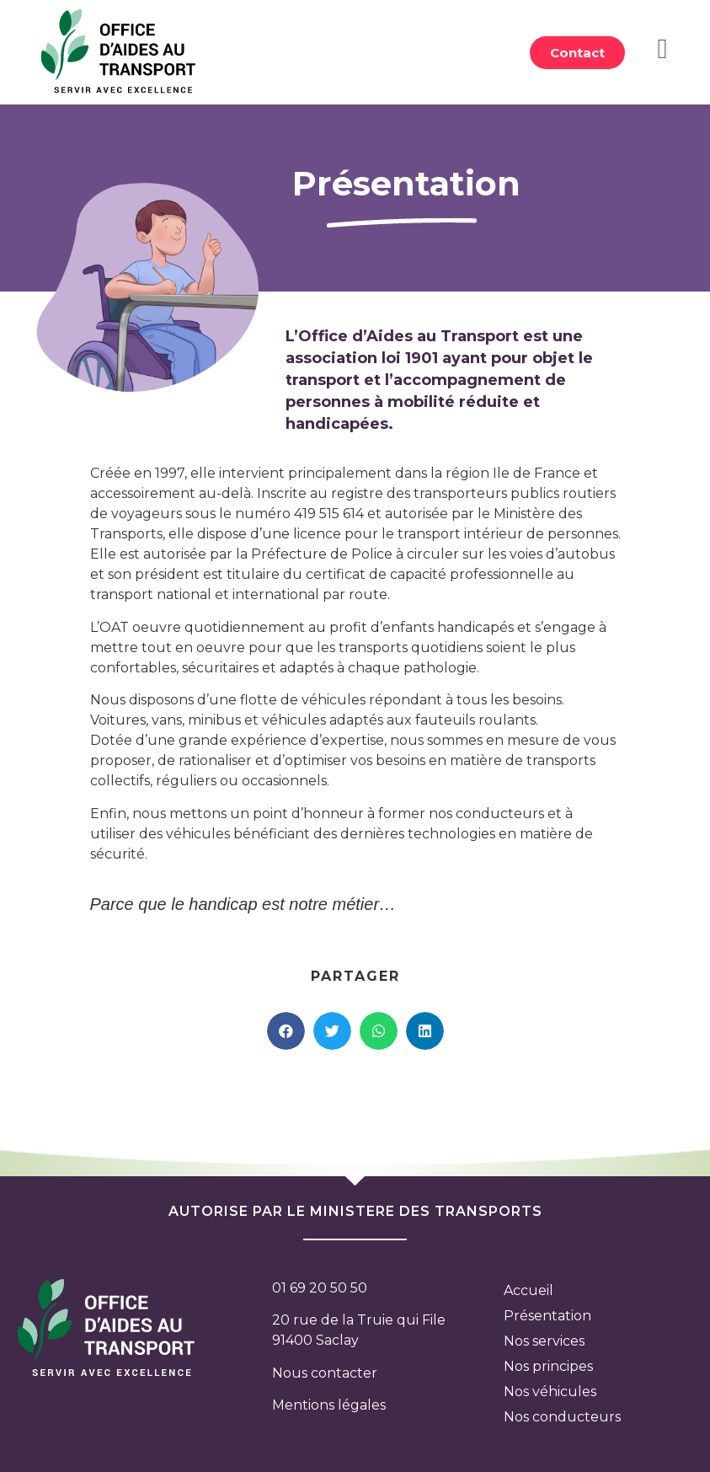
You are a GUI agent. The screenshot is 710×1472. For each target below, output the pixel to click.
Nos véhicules (550, 1392)
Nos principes (548, 1366)
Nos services (544, 1341)
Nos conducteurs (562, 1417)
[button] (577, 52)
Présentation (547, 1316)
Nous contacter (324, 1373)
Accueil (528, 1290)
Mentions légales (329, 1405)
